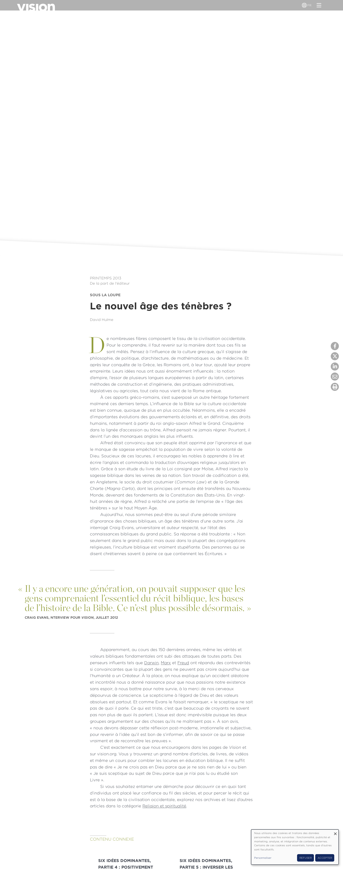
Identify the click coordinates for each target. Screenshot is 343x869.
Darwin (151, 662)
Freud (183, 662)
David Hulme (101, 319)
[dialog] (295, 847)
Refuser (305, 857)
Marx (166, 662)
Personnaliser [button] (262, 857)
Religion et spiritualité (164, 805)
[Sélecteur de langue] (304, 5)
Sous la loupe (105, 295)
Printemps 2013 (105, 278)
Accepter (325, 857)
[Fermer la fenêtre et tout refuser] (335, 832)
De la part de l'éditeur (110, 283)
